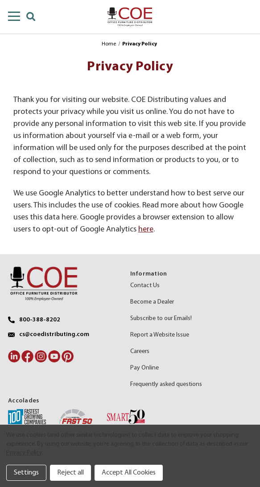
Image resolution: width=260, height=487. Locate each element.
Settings (26, 472)
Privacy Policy (24, 453)
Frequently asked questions (166, 384)
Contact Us (145, 285)
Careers (139, 351)
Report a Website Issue (159, 335)
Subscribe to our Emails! (161, 318)
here (145, 229)
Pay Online (144, 368)
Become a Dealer (152, 302)
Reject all (70, 472)
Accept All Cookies (129, 472)
